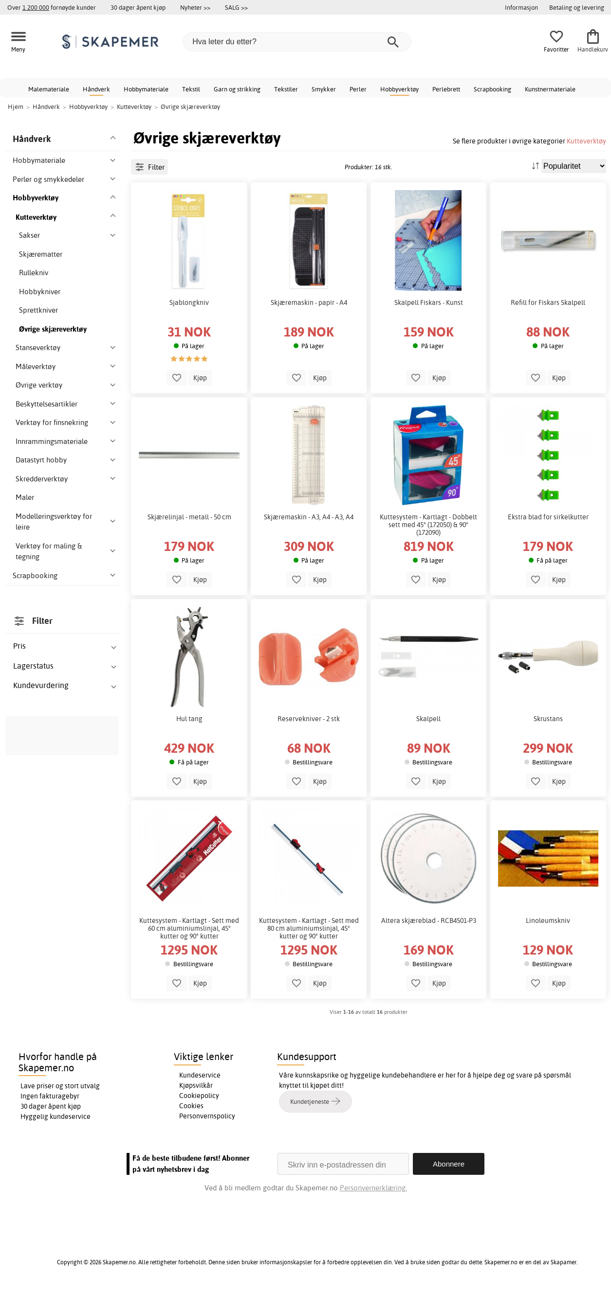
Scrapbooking (492, 89)
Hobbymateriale (146, 89)
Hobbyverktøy (399, 89)
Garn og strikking (237, 89)
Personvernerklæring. (373, 1187)
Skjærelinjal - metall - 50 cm (189, 517)
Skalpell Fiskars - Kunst (428, 302)
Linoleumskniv (548, 920)
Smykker (324, 89)
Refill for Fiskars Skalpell (548, 302)
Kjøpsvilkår (196, 1085)
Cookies (191, 1105)
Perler (358, 89)
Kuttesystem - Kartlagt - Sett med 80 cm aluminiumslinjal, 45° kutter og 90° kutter (309, 928)
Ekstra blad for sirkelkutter (548, 517)
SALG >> (236, 7)
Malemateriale (48, 89)
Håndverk (96, 89)
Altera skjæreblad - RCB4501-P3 (428, 920)
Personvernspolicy (207, 1116)
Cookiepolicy (199, 1095)
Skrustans (548, 719)
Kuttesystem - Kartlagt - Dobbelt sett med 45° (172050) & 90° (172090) (428, 524)
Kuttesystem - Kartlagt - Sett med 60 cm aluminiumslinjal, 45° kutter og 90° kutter (189, 928)
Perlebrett (446, 89)
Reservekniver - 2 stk (309, 719)
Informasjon (521, 7)
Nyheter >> (195, 7)
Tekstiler (286, 89)
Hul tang (189, 719)
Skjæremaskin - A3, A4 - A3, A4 (308, 517)
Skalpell (428, 719)
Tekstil (191, 89)
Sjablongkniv (189, 302)
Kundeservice (200, 1075)
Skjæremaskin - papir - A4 (309, 302)
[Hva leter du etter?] (297, 42)
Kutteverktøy (586, 140)
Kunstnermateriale (550, 89)
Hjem (15, 106)
